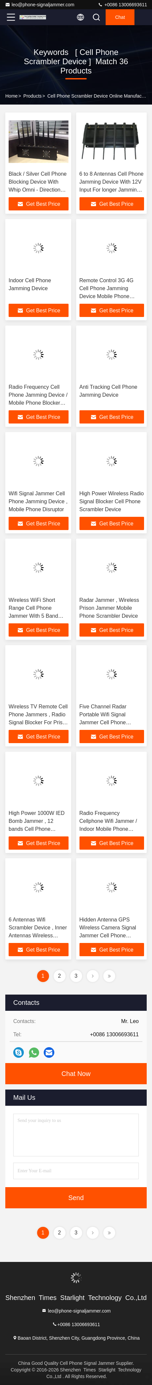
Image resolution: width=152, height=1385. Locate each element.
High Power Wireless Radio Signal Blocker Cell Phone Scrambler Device (111, 501)
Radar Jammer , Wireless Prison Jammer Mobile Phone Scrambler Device (109, 608)
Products (33, 96)
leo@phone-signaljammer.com (39, 4)
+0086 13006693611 (122, 4)
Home (11, 96)
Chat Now (76, 1073)
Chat (120, 17)
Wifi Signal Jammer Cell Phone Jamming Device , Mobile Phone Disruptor (38, 501)
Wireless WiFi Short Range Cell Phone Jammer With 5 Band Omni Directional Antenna (33, 616)
